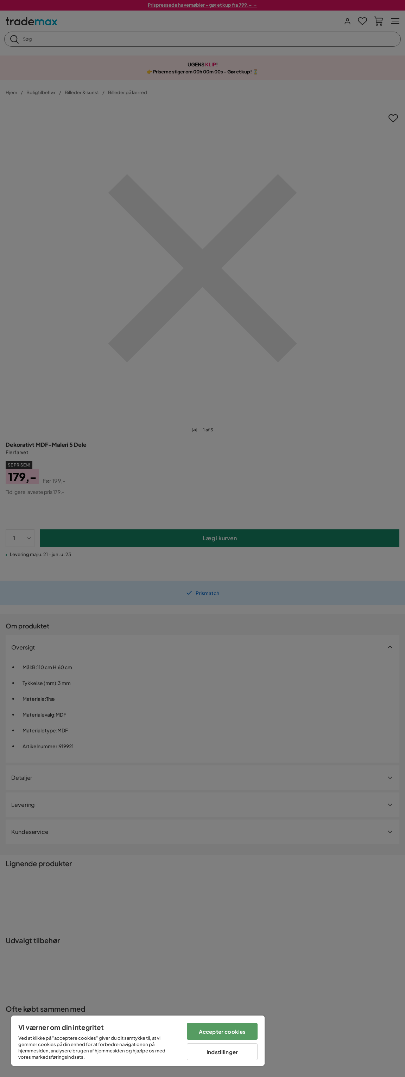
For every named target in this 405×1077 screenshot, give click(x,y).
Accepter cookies (222, 1031)
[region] (138, 1041)
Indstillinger (222, 1052)
